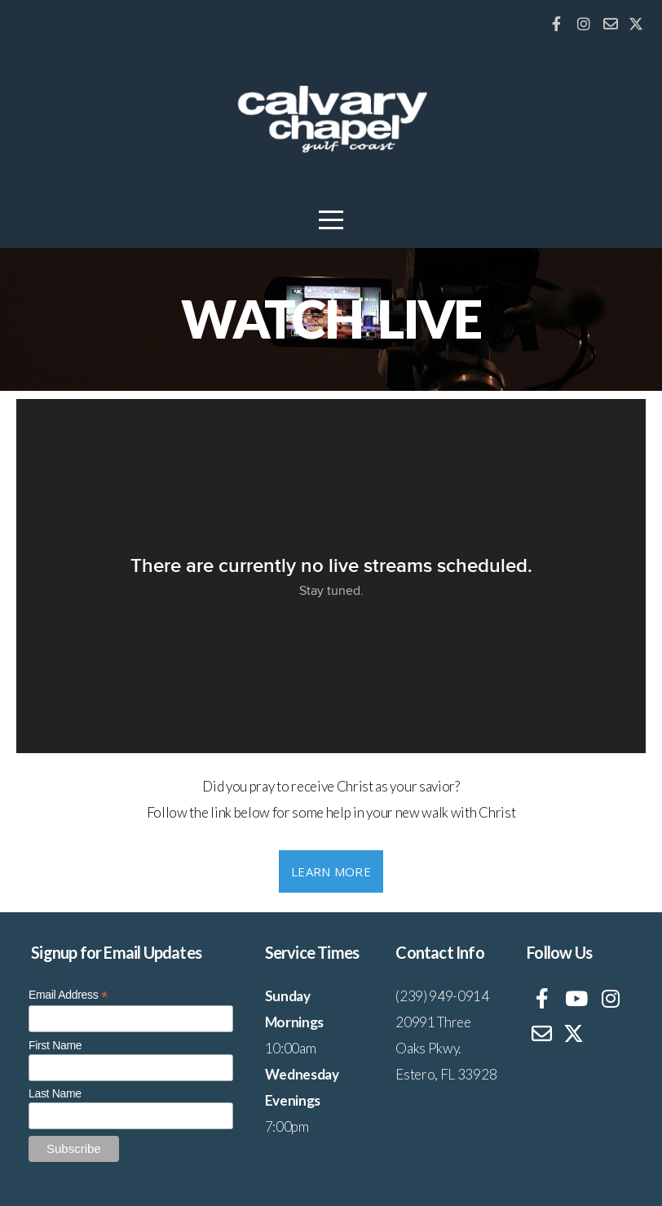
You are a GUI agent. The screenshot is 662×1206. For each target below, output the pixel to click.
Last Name (55, 1093)
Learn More (331, 871)
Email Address (68, 995)
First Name (55, 1045)
